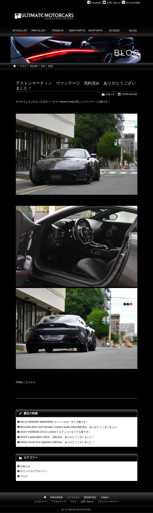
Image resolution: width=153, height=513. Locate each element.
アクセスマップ (58, 501)
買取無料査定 (90, 497)
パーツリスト (73, 497)
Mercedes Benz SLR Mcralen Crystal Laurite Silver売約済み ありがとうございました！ (69, 427)
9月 (43, 66)
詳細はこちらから (26, 382)
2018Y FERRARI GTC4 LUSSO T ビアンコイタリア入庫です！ (55, 431)
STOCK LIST (20, 32)
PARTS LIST (38, 32)
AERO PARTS (77, 32)
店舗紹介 (105, 497)
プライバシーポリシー (108, 501)
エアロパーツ (40, 501)
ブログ (23, 66)
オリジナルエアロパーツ (33, 471)
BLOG (132, 32)
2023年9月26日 (129, 94)
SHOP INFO (95, 32)
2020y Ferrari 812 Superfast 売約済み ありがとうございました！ (57, 442)
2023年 (34, 66)
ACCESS (114, 32)
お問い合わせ (87, 501)
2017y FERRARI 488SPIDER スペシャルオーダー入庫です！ (54, 421)
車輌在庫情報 (56, 497)
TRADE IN (57, 32)
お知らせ (110, 94)
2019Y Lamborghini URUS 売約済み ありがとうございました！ (57, 437)
